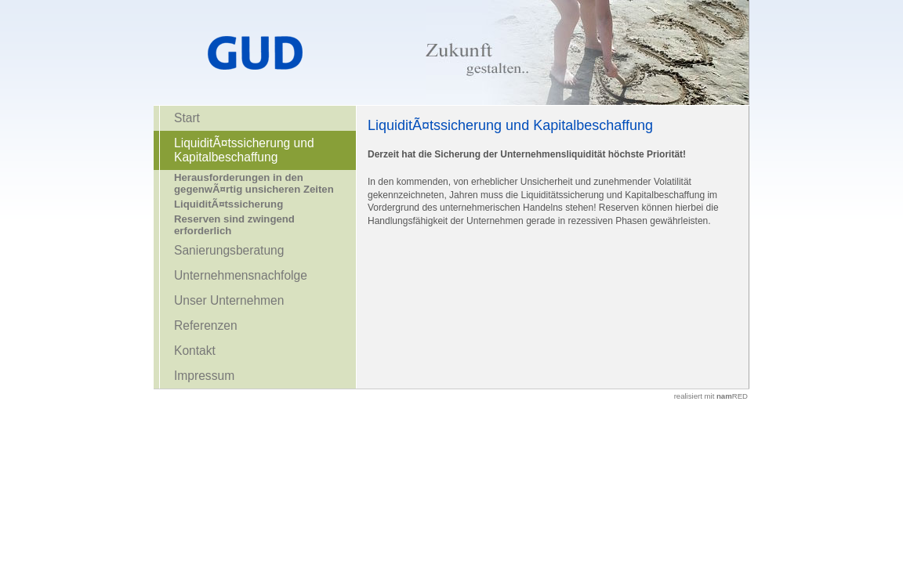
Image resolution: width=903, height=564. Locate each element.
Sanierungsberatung (229, 250)
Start (187, 118)
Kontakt (195, 350)
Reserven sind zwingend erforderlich (234, 225)
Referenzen (206, 325)
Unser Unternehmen (229, 300)
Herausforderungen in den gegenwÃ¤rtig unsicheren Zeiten (254, 183)
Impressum (204, 375)
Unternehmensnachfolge (240, 275)
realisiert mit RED (711, 396)
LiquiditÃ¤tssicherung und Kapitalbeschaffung (244, 150)
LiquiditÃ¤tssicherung (228, 204)
